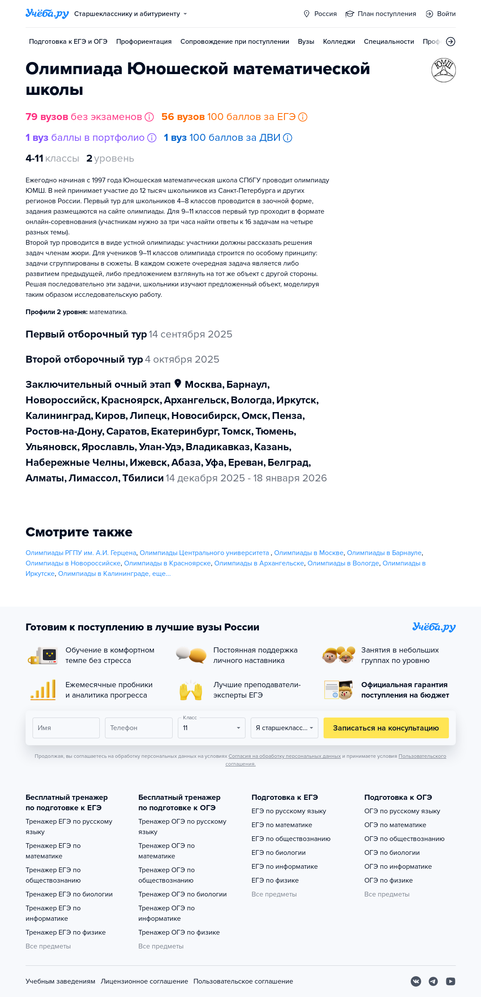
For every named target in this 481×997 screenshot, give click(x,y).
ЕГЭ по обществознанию (291, 839)
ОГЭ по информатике (398, 866)
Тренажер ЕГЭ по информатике (53, 913)
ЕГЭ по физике (275, 880)
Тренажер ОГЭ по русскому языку (182, 826)
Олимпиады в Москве (309, 553)
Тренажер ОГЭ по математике (166, 851)
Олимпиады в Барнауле (384, 553)
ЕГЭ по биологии (279, 852)
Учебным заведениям (60, 981)
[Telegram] (433, 981)
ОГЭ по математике (395, 825)
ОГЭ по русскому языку (402, 811)
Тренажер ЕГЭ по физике (66, 932)
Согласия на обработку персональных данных (285, 756)
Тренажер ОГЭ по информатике (166, 913)
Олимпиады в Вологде (343, 563)
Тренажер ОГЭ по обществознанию (166, 875)
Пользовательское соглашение (243, 981)
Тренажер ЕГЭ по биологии (69, 894)
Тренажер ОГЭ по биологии (182, 894)
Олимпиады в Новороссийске (73, 563)
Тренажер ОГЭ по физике (179, 932)
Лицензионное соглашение (144, 981)
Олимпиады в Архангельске (259, 563)
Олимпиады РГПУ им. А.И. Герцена (81, 553)
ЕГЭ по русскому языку (289, 811)
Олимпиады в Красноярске (167, 563)
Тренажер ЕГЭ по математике (53, 851)
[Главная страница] (47, 14)
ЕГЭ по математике (282, 825)
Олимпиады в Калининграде (103, 573)
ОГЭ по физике (388, 880)
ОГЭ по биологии (392, 852)
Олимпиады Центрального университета (205, 553)
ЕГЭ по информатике (285, 866)
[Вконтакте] (416, 981)
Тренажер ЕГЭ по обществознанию (53, 875)
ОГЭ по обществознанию (404, 839)
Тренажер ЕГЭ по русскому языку (69, 826)
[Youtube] (450, 981)
